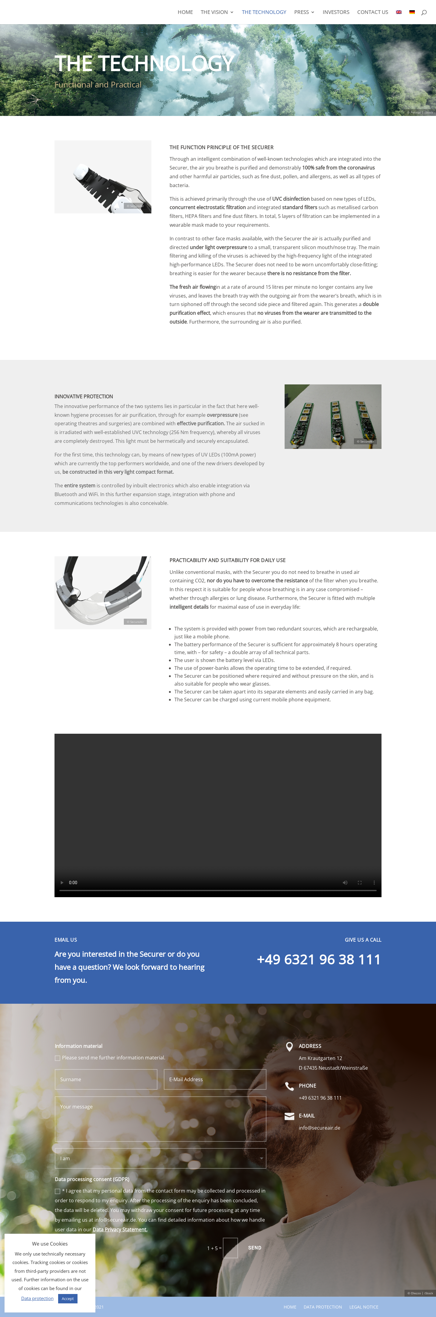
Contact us (372, 12)
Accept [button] (68, 1298)
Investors (336, 12)
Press (301, 12)
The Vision (214, 12)
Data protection (323, 1307)
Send (255, 1248)
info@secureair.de (319, 1127)
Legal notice (363, 1307)
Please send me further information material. (110, 1057)
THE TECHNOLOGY (264, 12)
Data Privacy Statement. (120, 1229)
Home (185, 12)
